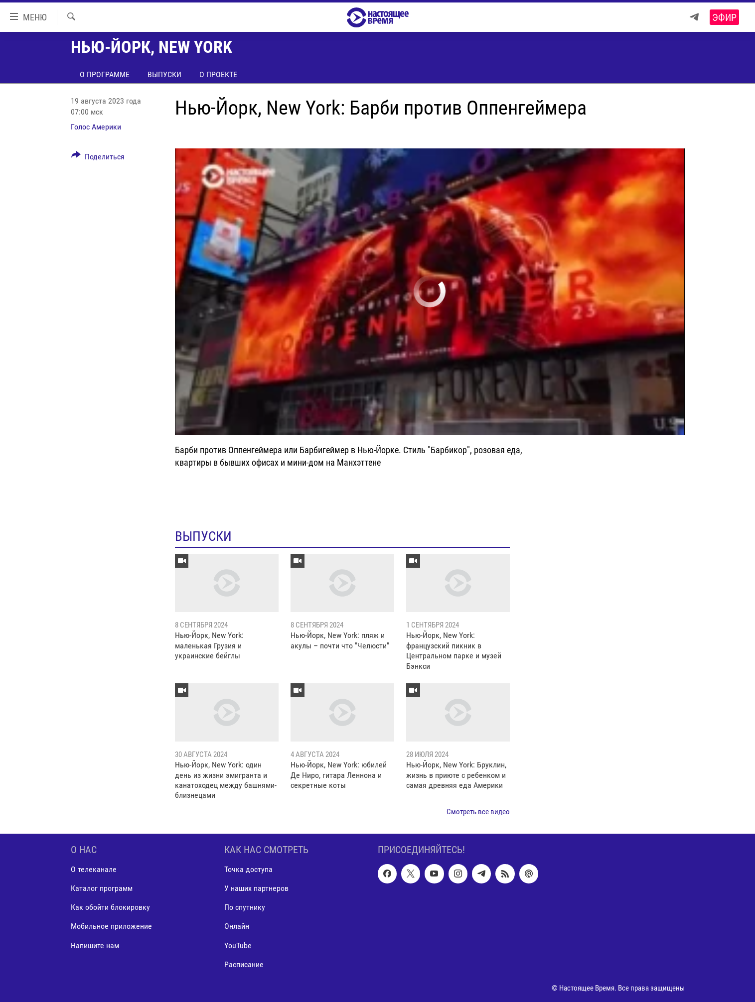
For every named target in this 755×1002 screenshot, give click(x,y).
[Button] (98, 158)
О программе (105, 74)
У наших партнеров (256, 888)
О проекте (218, 74)
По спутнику (244, 907)
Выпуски (164, 74)
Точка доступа (248, 870)
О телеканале (94, 870)
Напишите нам (95, 945)
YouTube (238, 945)
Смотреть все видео (478, 811)
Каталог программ (102, 888)
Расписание (244, 964)
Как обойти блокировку (110, 907)
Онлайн (236, 926)
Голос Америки (96, 126)
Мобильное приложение (111, 926)
